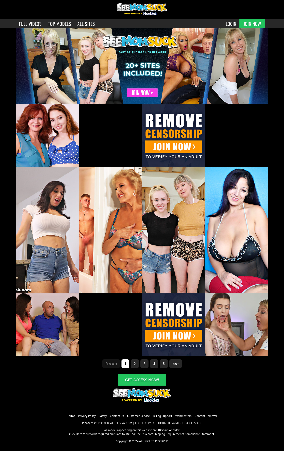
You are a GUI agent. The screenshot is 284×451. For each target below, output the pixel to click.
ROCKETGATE (106, 423)
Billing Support (162, 416)
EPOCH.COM (143, 423)
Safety (103, 416)
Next (176, 363)
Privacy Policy (86, 416)
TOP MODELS (59, 23)
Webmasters (183, 416)
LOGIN (231, 23)
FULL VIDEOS (30, 23)
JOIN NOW (252, 23)
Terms (71, 416)
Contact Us (117, 416)
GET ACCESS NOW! (142, 379)
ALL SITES (86, 23)
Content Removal (206, 416)
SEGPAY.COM (124, 423)
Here (79, 434)
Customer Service (138, 416)
